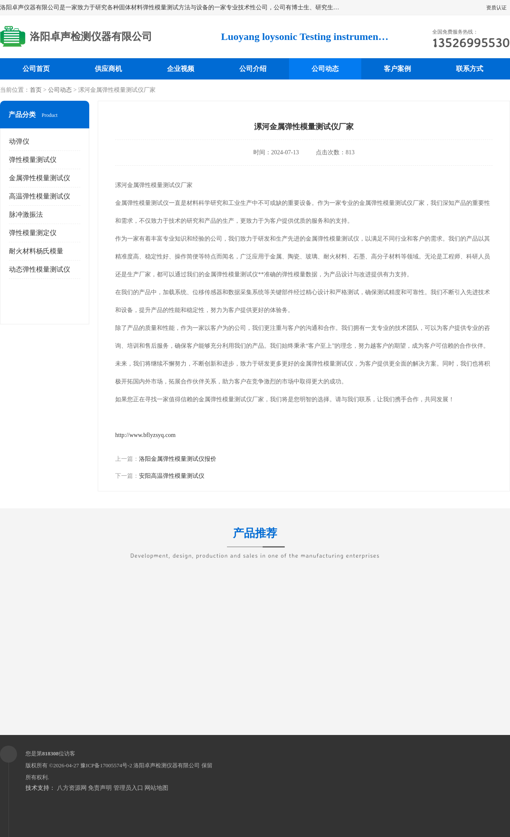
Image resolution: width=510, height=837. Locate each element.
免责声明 (100, 788)
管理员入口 (128, 788)
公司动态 (325, 68)
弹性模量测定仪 (33, 232)
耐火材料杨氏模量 (36, 251)
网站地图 (156, 788)
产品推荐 (255, 538)
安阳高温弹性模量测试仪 (171, 476)
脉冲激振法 (26, 214)
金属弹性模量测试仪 (39, 178)
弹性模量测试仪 (33, 159)
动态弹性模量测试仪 (39, 269)
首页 (36, 90)
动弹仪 (19, 141)
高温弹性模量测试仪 (39, 196)
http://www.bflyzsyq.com (145, 435)
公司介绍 (252, 68)
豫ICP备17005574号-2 (106, 765)
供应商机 (108, 68)
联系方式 (469, 68)
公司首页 (36, 68)
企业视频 (180, 68)
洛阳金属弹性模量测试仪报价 (177, 459)
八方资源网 (72, 788)
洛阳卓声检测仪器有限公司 (166, 765)
